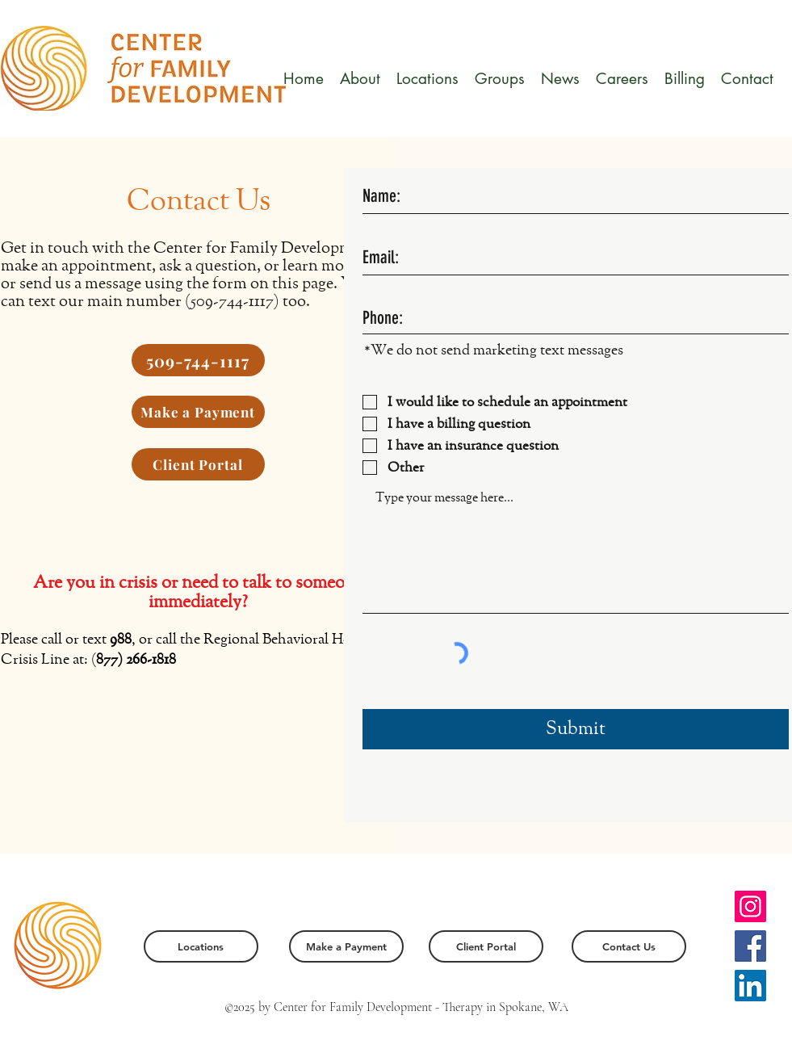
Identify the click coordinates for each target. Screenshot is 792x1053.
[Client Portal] (198, 464)
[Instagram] (750, 906)
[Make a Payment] (198, 412)
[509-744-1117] (198, 360)
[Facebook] (750, 946)
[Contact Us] (629, 946)
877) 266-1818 (136, 659)
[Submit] (575, 729)
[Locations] (201, 946)
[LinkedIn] (750, 985)
